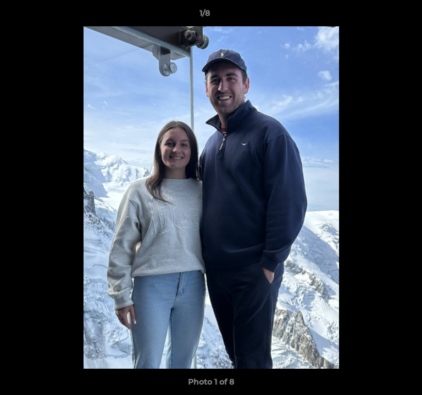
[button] (382, 16)
